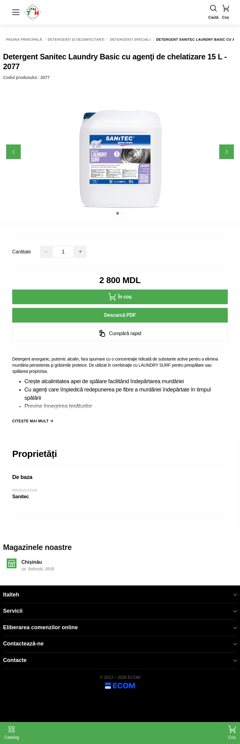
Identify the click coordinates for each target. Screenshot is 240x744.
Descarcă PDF (120, 315)
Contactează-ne (120, 644)
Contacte (120, 660)
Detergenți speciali (130, 39)
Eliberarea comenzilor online (120, 627)
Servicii (120, 611)
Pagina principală (24, 39)
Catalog (11, 733)
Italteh (120, 595)
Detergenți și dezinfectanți (76, 39)
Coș (232, 733)
